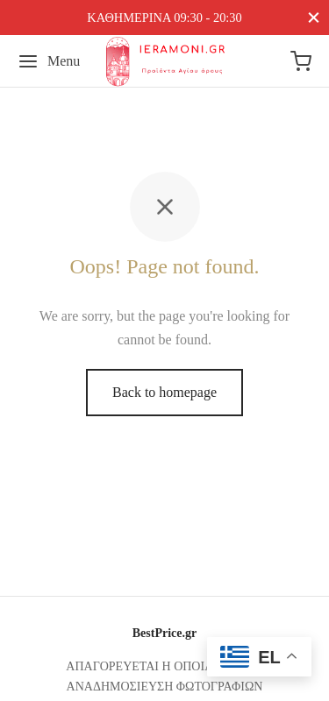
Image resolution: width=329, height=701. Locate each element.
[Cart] (300, 61)
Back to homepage (164, 392)
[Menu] (49, 61)
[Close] (313, 17)
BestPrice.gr (164, 633)
